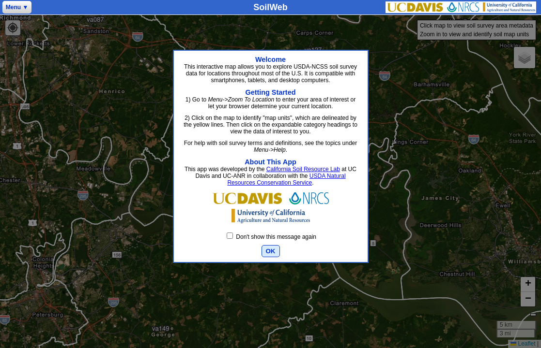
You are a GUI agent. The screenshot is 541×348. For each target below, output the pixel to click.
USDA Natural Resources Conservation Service (286, 179)
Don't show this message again (271, 236)
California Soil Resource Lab (303, 169)
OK (271, 251)
